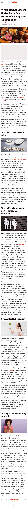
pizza (2, 64)
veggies (11, 370)
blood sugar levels (19, 159)
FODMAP (21, 244)
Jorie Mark (5, 23)
